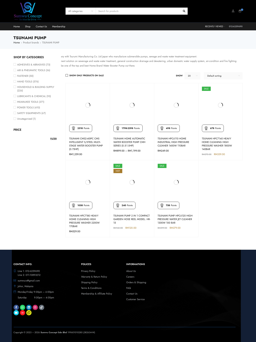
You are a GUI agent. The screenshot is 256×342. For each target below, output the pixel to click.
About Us (131, 271)
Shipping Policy (89, 282)
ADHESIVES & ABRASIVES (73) (33, 64)
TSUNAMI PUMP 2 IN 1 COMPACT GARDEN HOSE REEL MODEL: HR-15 (131, 219)
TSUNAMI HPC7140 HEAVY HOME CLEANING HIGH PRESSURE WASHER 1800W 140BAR (217, 144)
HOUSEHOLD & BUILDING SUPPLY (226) (35, 88)
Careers (130, 276)
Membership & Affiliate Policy (96, 293)
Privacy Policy (88, 271)
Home (17, 42)
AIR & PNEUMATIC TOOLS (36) (33, 70)
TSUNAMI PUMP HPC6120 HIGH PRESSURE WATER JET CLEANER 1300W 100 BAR (175, 219)
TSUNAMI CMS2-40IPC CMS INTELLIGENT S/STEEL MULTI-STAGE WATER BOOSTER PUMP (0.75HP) (86, 144)
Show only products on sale (86, 75)
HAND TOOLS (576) (28, 81)
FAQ (128, 288)
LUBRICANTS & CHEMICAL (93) (34, 96)
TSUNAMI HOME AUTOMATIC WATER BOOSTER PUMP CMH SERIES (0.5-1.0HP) (129, 142)
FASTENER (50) (25, 76)
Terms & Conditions (91, 288)
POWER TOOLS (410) (28, 107)
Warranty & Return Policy (94, 276)
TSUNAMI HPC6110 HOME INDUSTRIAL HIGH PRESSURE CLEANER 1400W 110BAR (173, 142)
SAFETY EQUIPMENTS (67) (31, 113)
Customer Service (135, 299)
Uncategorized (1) (26, 119)
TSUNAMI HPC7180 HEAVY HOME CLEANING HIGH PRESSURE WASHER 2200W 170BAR (84, 221)
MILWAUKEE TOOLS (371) (30, 102)
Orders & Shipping (136, 282)
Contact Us (131, 293)
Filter (53, 138)
